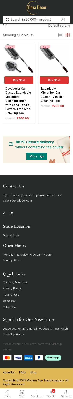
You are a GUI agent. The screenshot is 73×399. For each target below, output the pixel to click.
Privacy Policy (12, 288)
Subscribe (9, 307)
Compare (9, 300)
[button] (59, 25)
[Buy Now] (18, 80)
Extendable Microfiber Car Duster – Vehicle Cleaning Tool (52, 94)
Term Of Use (11, 294)
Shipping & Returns (15, 282)
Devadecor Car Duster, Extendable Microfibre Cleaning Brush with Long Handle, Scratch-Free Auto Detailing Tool (18, 101)
